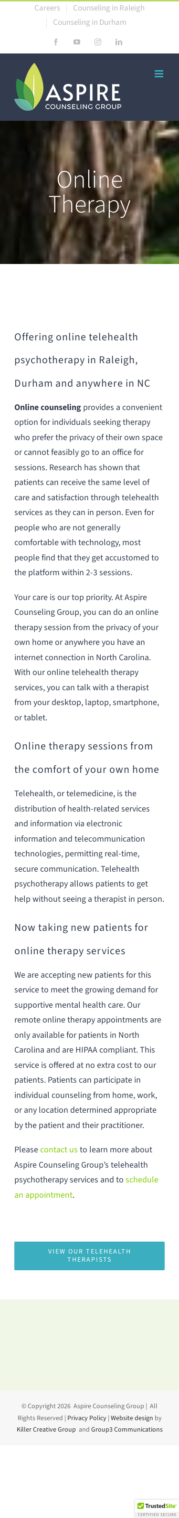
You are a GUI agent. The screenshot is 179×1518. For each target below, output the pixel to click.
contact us (59, 1150)
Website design (132, 1418)
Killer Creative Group (46, 1429)
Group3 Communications (127, 1429)
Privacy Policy (86, 1418)
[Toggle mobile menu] (160, 74)
